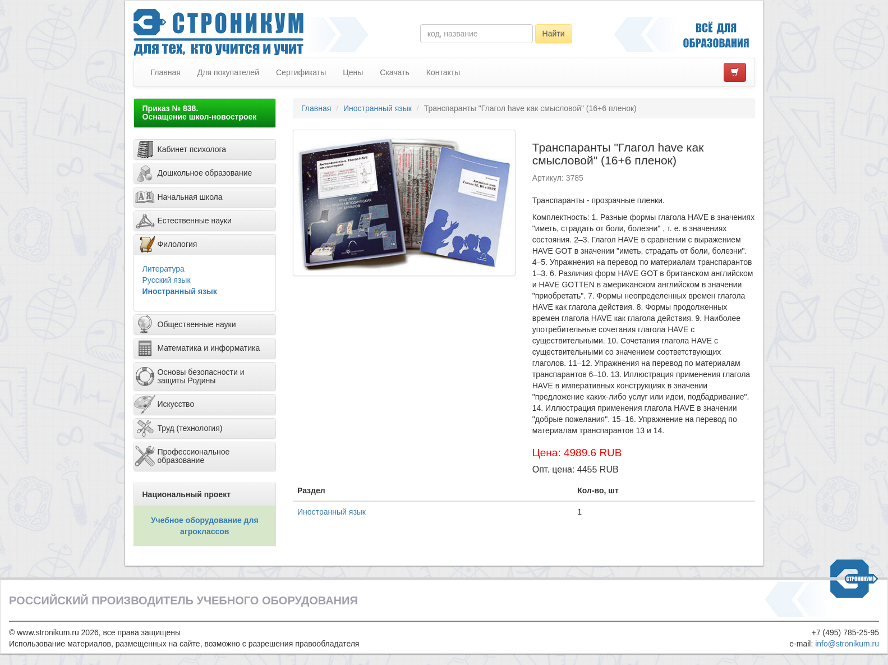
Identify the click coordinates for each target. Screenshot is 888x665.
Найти (553, 33)
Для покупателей (228, 72)
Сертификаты (301, 72)
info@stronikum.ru (847, 643)
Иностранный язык (179, 291)
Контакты (443, 72)
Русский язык (166, 280)
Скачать (395, 72)
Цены (353, 72)
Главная (166, 72)
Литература (163, 268)
